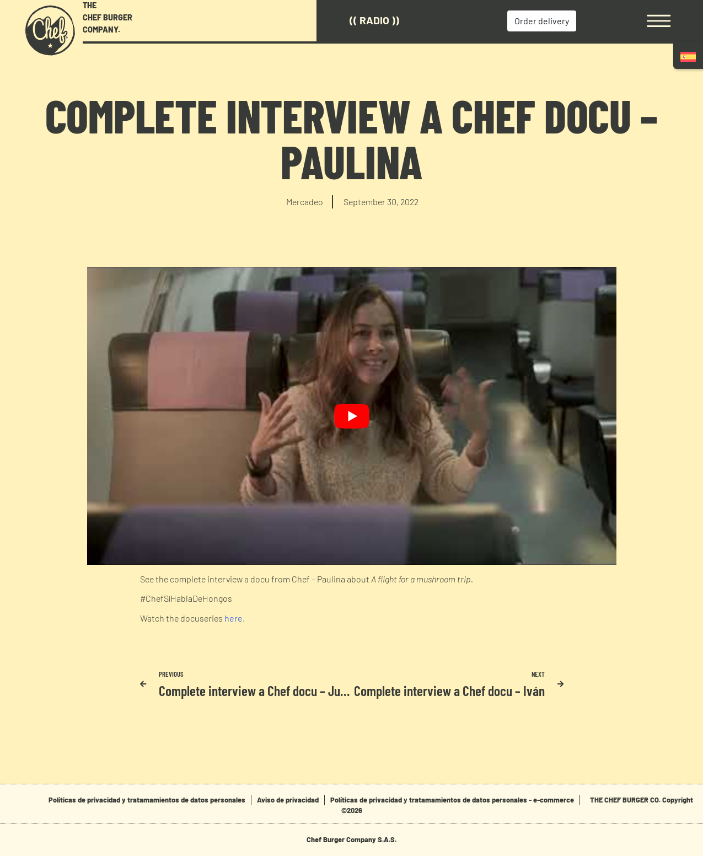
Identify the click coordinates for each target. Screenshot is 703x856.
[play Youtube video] (351, 416)
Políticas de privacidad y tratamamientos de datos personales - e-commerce (452, 799)
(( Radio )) (374, 20)
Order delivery (541, 20)
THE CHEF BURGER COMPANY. (107, 17)
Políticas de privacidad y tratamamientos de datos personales (147, 799)
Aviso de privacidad (288, 799)
